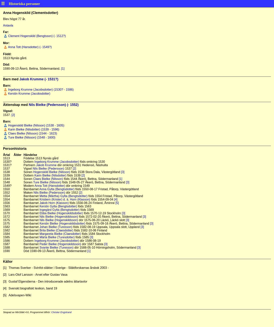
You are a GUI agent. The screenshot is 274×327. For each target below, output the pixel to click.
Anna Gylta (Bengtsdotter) (57, 189)
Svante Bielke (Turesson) (56, 247)
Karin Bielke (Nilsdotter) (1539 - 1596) (33, 129)
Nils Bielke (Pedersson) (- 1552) (54, 105)
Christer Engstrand (61, 312)
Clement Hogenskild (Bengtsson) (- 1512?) (36, 36)
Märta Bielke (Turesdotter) (57, 237)
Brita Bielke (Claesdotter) (56, 230)
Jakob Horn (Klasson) (54, 203)
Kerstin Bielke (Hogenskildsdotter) (62, 223)
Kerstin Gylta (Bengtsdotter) (58, 206)
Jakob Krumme (46, 165)
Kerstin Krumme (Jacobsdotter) (28, 93)
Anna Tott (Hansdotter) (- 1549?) (29, 47)
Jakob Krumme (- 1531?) (38, 79)
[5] (117, 203)
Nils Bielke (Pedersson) (48, 168)
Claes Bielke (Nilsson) (48, 178)
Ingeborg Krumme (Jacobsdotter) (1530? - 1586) (40, 89)
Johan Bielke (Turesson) (55, 227)
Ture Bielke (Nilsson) (47, 182)
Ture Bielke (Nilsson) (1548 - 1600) (31, 137)
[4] (116, 199)
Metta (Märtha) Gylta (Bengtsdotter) (63, 196)
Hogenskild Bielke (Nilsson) (51, 172)
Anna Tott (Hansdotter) (50, 185)
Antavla (8, 25)
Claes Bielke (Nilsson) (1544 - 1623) (32, 133)
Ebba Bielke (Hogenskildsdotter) (61, 213)
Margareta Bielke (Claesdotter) (60, 233)
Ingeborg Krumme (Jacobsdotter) (56, 161)
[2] (13, 115)
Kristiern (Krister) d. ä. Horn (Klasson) (64, 199)
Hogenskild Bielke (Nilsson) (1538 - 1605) (35, 125)
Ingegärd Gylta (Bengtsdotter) (59, 209)
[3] (122, 172)
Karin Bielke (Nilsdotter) (50, 175)
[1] (63, 68)
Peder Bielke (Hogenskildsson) (60, 244)
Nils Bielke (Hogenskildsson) (58, 216)
